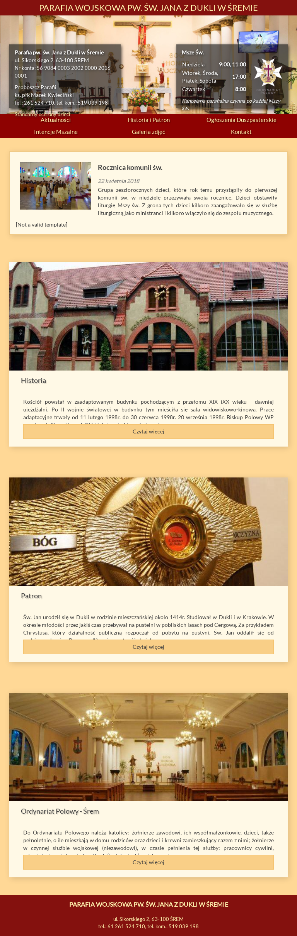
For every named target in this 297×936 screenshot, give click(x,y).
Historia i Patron (149, 119)
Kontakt (241, 131)
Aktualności (56, 119)
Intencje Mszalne (56, 131)
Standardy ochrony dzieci (42, 114)
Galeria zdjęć (148, 131)
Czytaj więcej (148, 431)
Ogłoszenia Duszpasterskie (242, 119)
